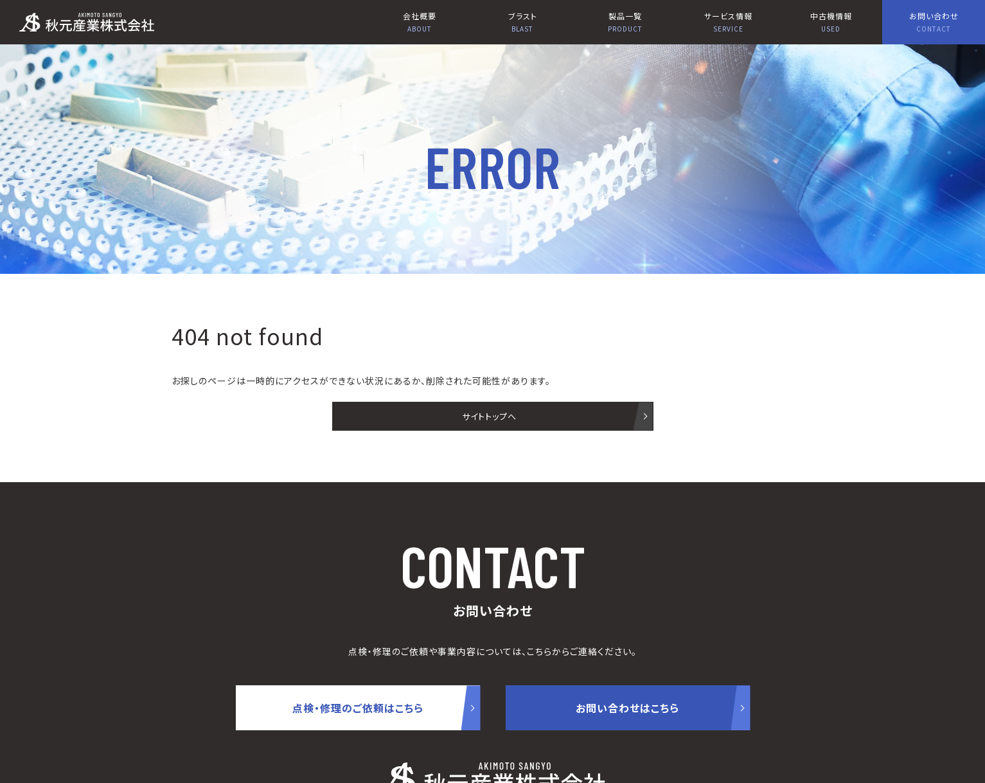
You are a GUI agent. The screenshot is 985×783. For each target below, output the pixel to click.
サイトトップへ (489, 416)
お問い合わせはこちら (627, 708)
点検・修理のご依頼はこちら (357, 708)
